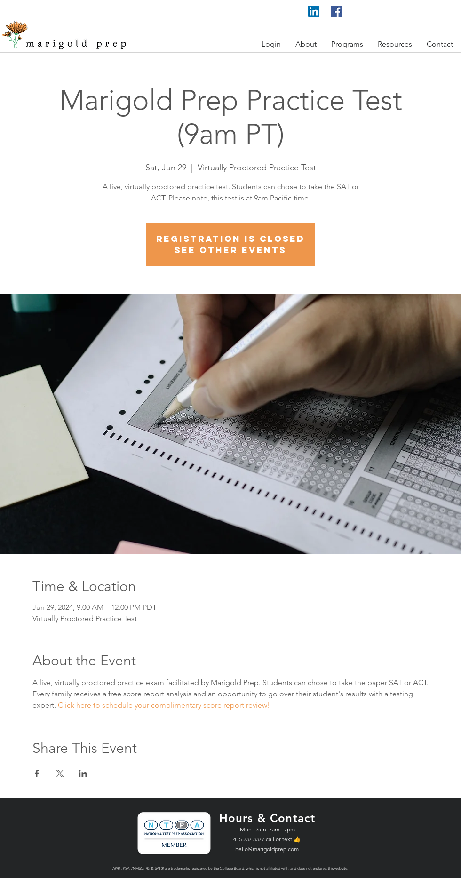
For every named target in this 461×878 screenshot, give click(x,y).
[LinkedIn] (313, 11)
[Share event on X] (60, 773)
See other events (230, 250)
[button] (271, 44)
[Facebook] (336, 11)
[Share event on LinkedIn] (83, 773)
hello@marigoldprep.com (267, 849)
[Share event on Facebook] (36, 773)
